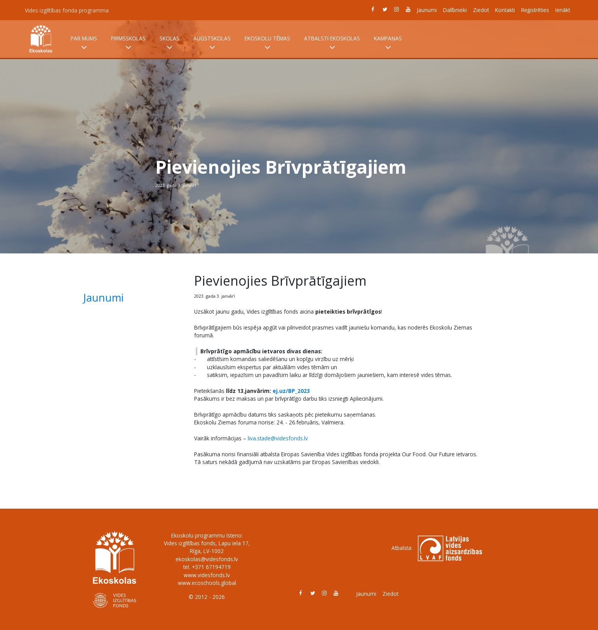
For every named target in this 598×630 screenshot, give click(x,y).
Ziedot (481, 10)
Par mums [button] (84, 43)
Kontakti (505, 10)
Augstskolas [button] (212, 43)
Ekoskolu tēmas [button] (267, 43)
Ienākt (562, 10)
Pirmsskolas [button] (128, 43)
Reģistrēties (535, 10)
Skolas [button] (169, 43)
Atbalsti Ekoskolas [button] (332, 43)
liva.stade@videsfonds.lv (278, 438)
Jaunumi (427, 10)
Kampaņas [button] (388, 43)
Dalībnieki (455, 10)
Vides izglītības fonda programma (67, 10)
